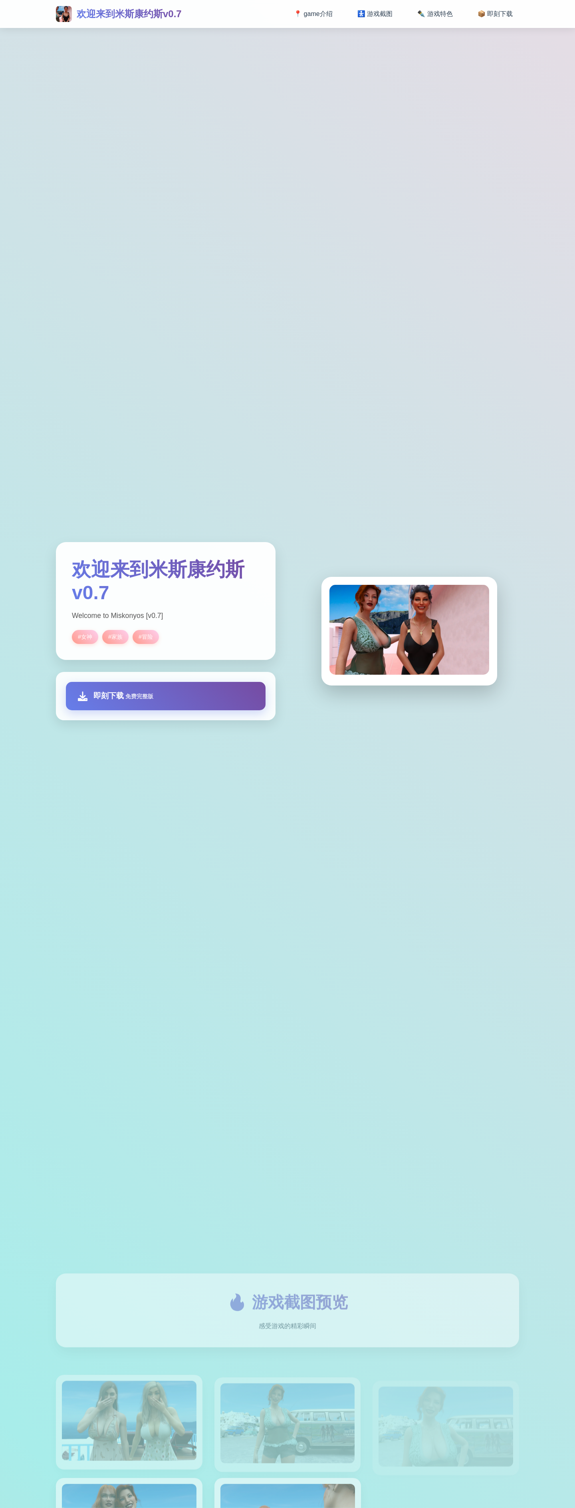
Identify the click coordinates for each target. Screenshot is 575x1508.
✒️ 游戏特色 (434, 13)
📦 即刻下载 (495, 13)
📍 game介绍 (313, 13)
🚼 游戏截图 (375, 13)
